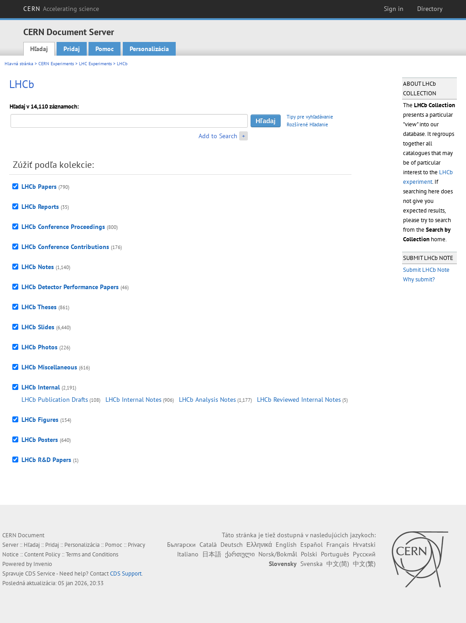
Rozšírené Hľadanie (307, 124)
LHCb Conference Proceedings (63, 227)
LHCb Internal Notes (133, 399)
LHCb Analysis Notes (207, 399)
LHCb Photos (39, 347)
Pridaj (71, 49)
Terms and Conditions (92, 554)
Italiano (188, 554)
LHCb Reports (40, 206)
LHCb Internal (40, 387)
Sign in (393, 9)
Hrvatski (364, 544)
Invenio (42, 564)
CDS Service (40, 573)
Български (181, 544)
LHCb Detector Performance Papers (70, 287)
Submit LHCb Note (426, 270)
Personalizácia (149, 49)
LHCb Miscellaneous (49, 367)
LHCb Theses (39, 307)
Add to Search (218, 136)
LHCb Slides (37, 327)
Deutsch (231, 544)
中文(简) (337, 564)
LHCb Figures (39, 419)
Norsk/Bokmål (277, 554)
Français (337, 544)
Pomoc (104, 49)
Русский (364, 554)
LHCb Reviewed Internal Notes (299, 399)
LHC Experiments (95, 64)
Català (208, 544)
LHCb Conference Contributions (65, 247)
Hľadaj (39, 49)
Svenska (311, 564)
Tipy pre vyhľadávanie (310, 117)
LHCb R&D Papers (46, 460)
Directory (430, 9)
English (286, 544)
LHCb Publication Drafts (54, 399)
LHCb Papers (39, 186)
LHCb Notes (37, 267)
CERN (61, 9)
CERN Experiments (56, 64)
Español (311, 544)
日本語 (211, 554)
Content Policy (42, 554)
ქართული (240, 554)
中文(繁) (364, 564)
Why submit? (419, 279)
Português (335, 554)
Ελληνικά (259, 544)
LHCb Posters (39, 440)
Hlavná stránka (19, 64)
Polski (309, 554)
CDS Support (125, 573)
